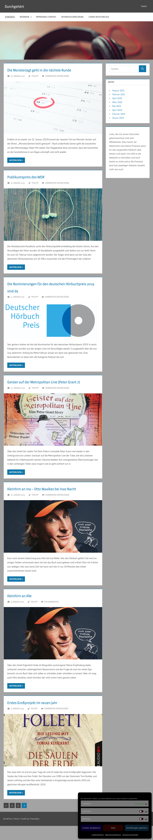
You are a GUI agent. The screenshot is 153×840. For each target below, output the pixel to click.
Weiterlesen (15, 160)
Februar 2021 (118, 94)
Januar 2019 (118, 117)
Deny (113, 827)
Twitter (144, 6)
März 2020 (117, 102)
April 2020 (117, 98)
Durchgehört (16, 6)
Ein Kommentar (51, 615)
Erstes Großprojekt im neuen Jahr (41, 716)
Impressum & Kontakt (130, 835)
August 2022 (118, 90)
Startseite (10, 16)
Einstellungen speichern (136, 827)
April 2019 (117, 110)
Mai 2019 (116, 106)
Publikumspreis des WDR (32, 176)
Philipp (35, 76)
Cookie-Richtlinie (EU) (99, 16)
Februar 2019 (118, 113)
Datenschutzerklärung (113, 835)
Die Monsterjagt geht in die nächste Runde (51, 70)
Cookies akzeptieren (91, 827)
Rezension (26, 16)
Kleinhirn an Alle (24, 609)
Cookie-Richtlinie (98, 835)
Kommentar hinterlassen (57, 76)
